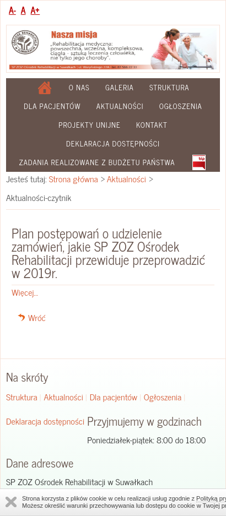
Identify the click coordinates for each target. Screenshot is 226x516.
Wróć (37, 317)
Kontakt (152, 125)
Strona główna (73, 178)
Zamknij (11, 502)
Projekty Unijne (89, 125)
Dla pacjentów (52, 106)
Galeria (119, 87)
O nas (79, 87)
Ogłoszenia (180, 106)
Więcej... (25, 292)
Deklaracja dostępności (113, 143)
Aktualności (120, 106)
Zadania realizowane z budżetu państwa (97, 162)
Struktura (169, 87)
